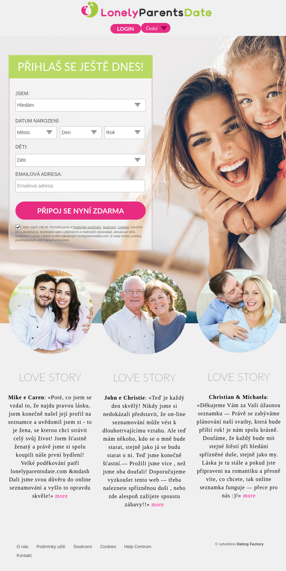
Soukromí (109, 227)
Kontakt (24, 555)
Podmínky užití (50, 546)
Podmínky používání (87, 227)
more (61, 496)
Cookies (123, 227)
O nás (22, 546)
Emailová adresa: (38, 174)
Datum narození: (37, 121)
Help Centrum (137, 546)
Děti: (21, 147)
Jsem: (22, 93)
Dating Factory (250, 544)
